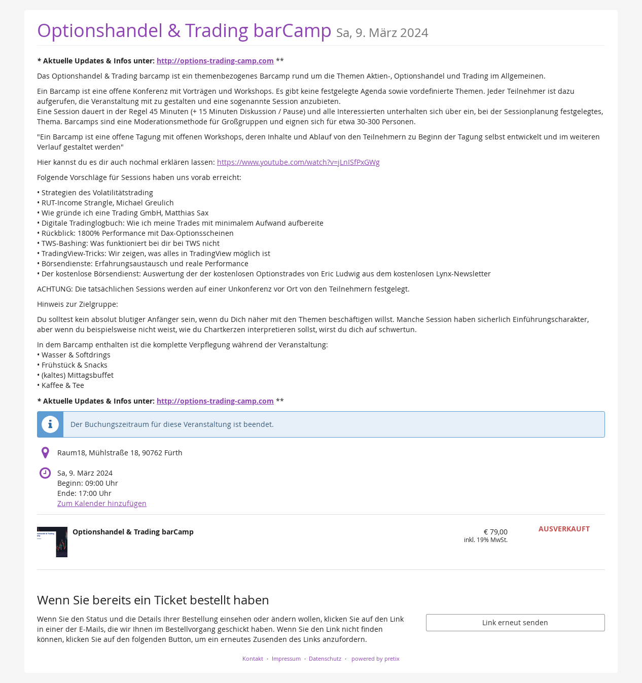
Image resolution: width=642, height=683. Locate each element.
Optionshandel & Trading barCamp (233, 30)
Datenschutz (325, 658)
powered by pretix (375, 658)
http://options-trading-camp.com (215, 60)
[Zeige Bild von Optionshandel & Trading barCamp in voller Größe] (52, 542)
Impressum (286, 658)
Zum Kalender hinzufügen (102, 503)
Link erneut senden (515, 622)
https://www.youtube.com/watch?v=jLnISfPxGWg (298, 162)
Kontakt (252, 658)
